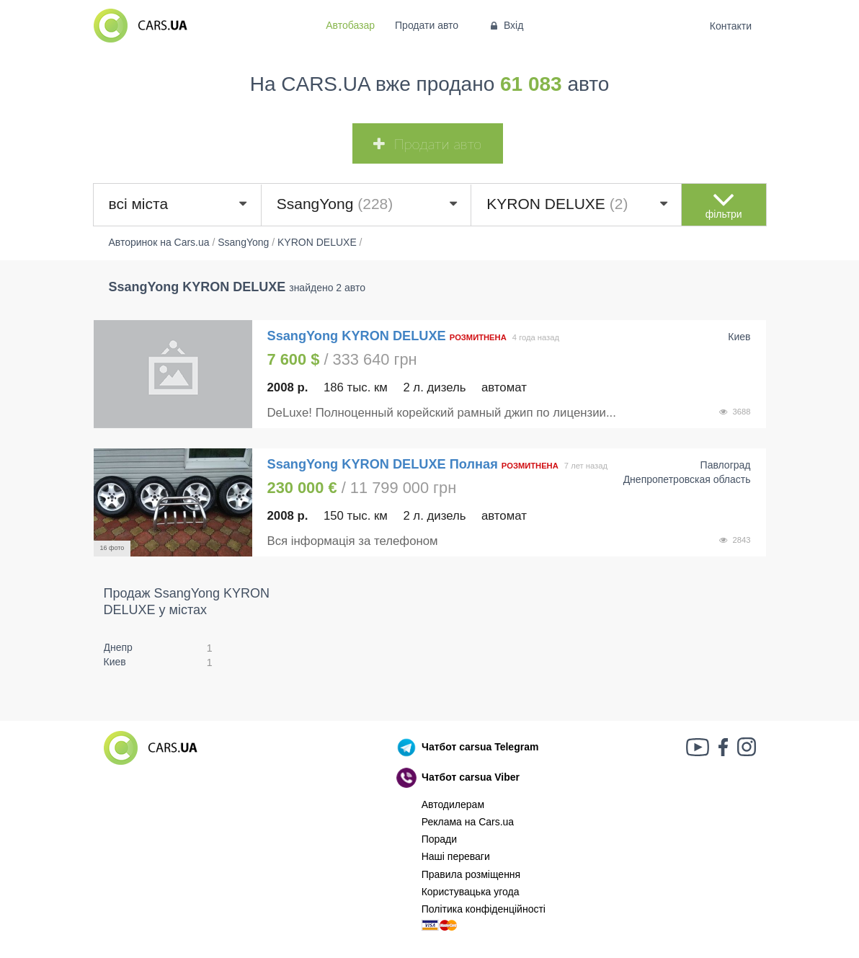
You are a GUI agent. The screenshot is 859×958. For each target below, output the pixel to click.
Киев (115, 662)
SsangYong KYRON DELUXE (358, 336)
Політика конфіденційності (484, 909)
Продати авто (426, 25)
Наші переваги (456, 856)
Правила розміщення (471, 874)
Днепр (118, 647)
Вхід (505, 25)
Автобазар (350, 25)
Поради (439, 839)
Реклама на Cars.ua (468, 822)
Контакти (730, 26)
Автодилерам (453, 804)
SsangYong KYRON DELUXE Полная (382, 464)
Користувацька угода (471, 891)
